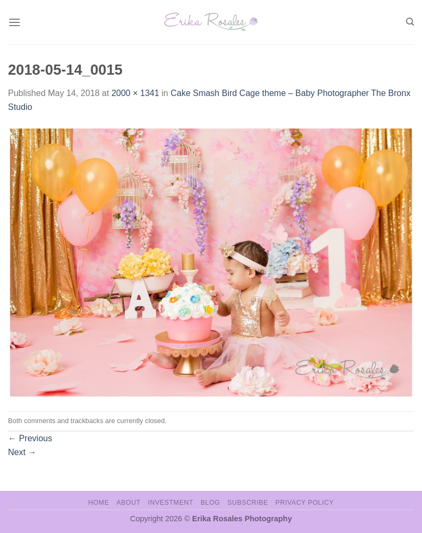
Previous (30, 438)
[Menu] (14, 22)
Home (98, 502)
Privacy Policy (304, 502)
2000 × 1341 (135, 93)
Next (22, 452)
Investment (170, 502)
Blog (210, 502)
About (128, 502)
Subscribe (247, 502)
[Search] (410, 22)
